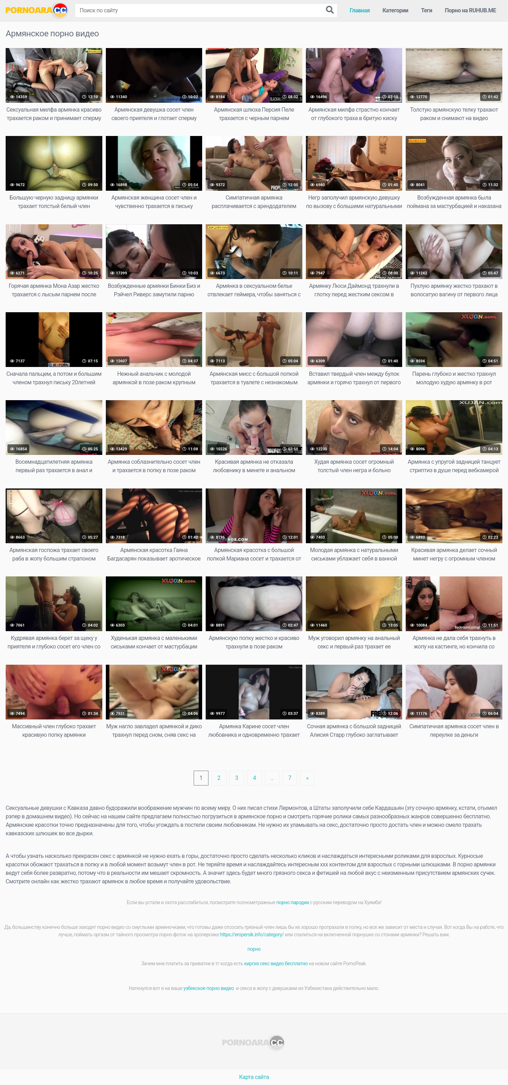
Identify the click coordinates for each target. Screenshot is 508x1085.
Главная (360, 10)
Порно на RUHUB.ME (470, 10)
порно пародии (292, 902)
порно (253, 949)
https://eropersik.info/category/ (252, 934)
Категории (395, 10)
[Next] (307, 778)
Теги (426, 10)
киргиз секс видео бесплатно (276, 963)
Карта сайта (254, 1077)
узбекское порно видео (209, 988)
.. (272, 778)
